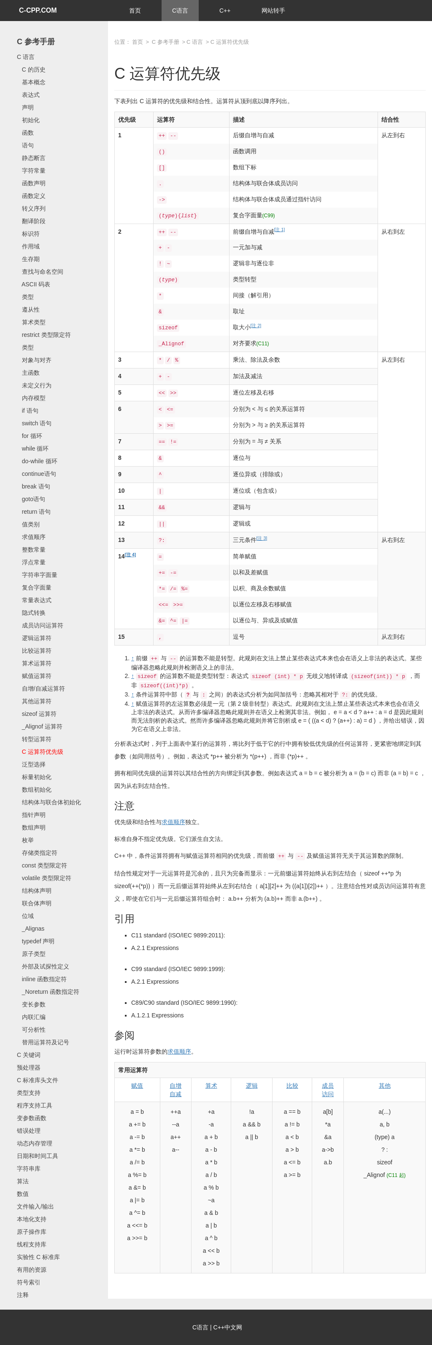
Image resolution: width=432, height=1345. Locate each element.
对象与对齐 (34, 360)
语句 (25, 145)
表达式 (28, 94)
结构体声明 (34, 890)
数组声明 (31, 827)
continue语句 (36, 473)
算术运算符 (34, 663)
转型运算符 (34, 739)
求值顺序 (31, 537)
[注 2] (256, 325)
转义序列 (31, 208)
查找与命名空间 (40, 271)
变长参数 (31, 1004)
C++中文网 (227, 1327)
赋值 (137, 1085)
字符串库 (28, 1168)
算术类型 (31, 322)
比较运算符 (34, 650)
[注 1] (279, 229)
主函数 (28, 372)
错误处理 (28, 1130)
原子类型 (31, 953)
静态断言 (31, 158)
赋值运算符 (34, 675)
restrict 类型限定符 (44, 334)
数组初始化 (34, 789)
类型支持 (28, 1092)
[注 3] (261, 538)
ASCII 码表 (33, 284)
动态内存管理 (34, 1143)
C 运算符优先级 (40, 751)
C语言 (180, 10)
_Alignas (30, 928)
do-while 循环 (37, 461)
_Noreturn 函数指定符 (48, 991)
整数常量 (31, 549)
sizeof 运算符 (37, 713)
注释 (23, 1295)
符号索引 (28, 1282)
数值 (23, 1193)
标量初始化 (34, 777)
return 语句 (34, 511)
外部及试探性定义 (43, 966)
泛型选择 (31, 764)
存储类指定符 (37, 852)
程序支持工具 (34, 1105)
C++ (224, 10)
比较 (292, 1085)
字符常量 (31, 170)
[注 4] (130, 554)
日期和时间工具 (37, 1156)
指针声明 (31, 814)
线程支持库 (31, 1244)
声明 (25, 107)
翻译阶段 (31, 221)
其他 (385, 1085)
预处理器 (28, 1067)
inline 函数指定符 (42, 979)
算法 (23, 1181)
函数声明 (31, 183)
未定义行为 (34, 385)
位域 (25, 916)
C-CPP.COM (38, 10)
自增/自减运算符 (41, 688)
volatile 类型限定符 (44, 878)
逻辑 (252, 1085)
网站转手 (273, 10)
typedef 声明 (35, 941)
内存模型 (31, 398)
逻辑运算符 (34, 638)
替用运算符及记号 (43, 1042)
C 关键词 (28, 1054)
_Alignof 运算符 (39, 726)
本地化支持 (31, 1219)
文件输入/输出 (35, 1206)
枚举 (25, 840)
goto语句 (31, 499)
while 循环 (33, 448)
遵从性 (28, 309)
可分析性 (31, 1029)
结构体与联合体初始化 (49, 802)
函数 (25, 132)
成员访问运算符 (40, 625)
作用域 (28, 246)
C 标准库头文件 (37, 1080)
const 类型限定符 (42, 865)
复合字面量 (34, 587)
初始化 (28, 120)
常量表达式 (34, 600)
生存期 (28, 259)
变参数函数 (31, 1118)
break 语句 (33, 486)
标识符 (28, 233)
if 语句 (27, 410)
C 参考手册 (36, 41)
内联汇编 (31, 1017)
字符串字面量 (37, 574)
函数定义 (31, 195)
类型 (25, 297)
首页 (135, 10)
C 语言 (26, 56)
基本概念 (31, 82)
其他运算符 (34, 701)
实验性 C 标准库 (38, 1257)
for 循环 (29, 435)
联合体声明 (34, 903)
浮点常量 (31, 562)
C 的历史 (31, 69)
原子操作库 (31, 1231)
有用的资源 (31, 1269)
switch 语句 (34, 423)
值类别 (28, 524)
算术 (211, 1085)
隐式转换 (31, 612)
